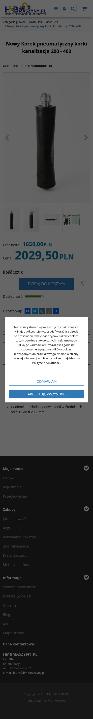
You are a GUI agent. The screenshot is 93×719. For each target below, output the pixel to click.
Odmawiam (46, 381)
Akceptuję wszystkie (46, 394)
